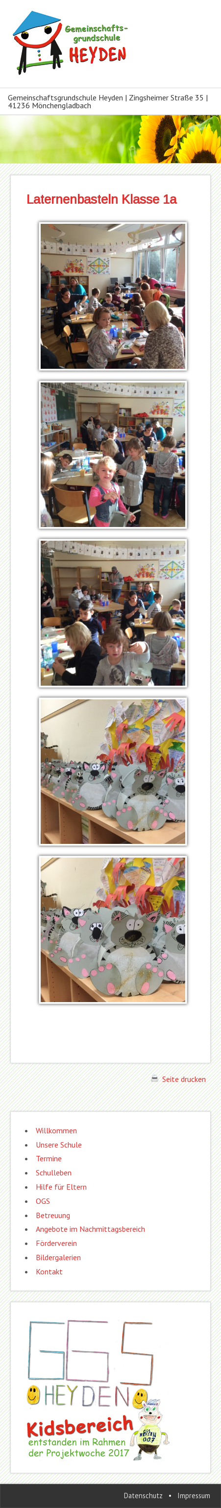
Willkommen (56, 1130)
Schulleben (54, 1172)
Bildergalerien (58, 1257)
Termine (49, 1158)
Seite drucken (178, 1079)
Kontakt (49, 1271)
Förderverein (56, 1243)
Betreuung (53, 1215)
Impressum (193, 1495)
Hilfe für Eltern (61, 1187)
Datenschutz (143, 1495)
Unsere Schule (59, 1144)
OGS (43, 1201)
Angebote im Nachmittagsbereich (90, 1229)
